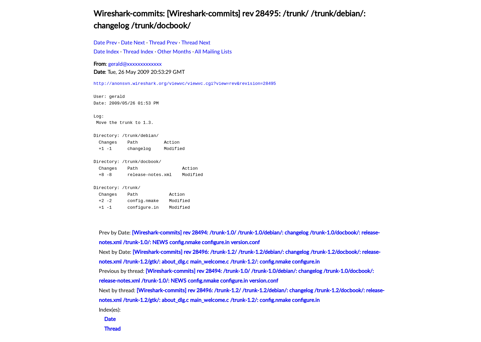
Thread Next (195, 42)
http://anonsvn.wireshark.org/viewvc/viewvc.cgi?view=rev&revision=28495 (185, 83)
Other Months (174, 51)
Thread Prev (163, 42)
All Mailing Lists (213, 51)
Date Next (133, 42)
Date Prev (105, 42)
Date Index (106, 51)
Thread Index (138, 51)
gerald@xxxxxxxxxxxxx (135, 64)
